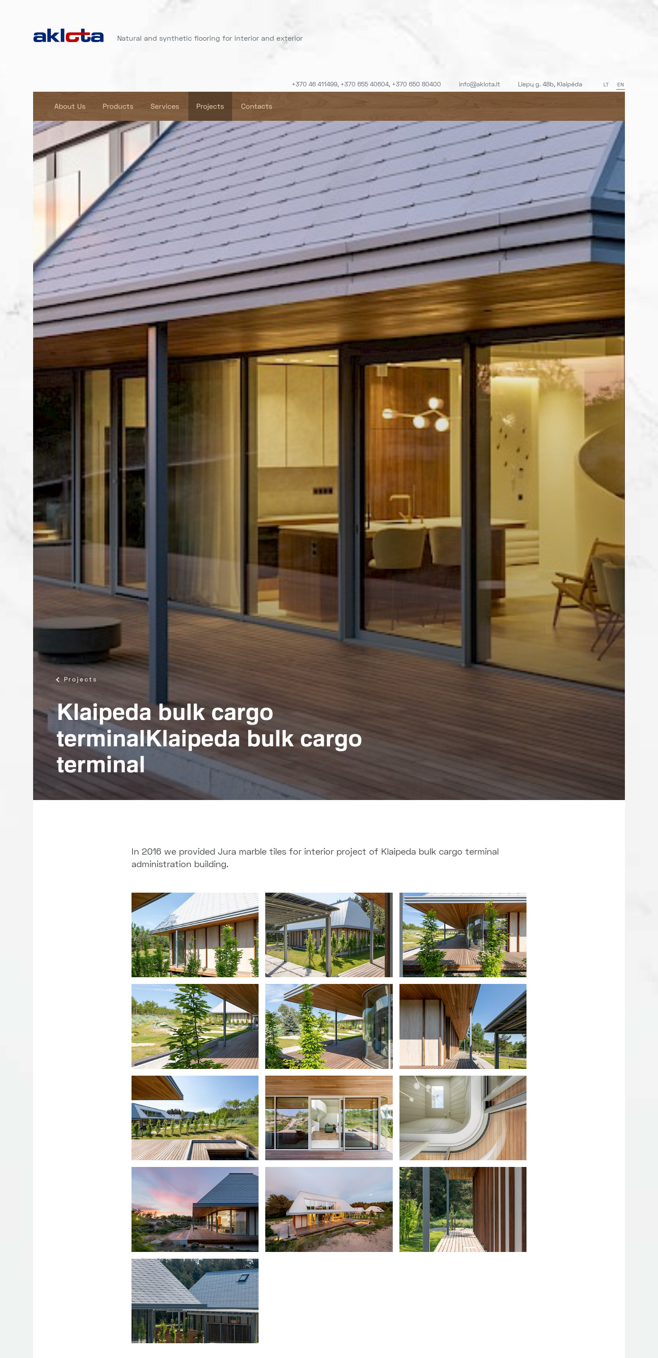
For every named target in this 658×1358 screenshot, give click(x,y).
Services (164, 106)
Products (117, 106)
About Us (70, 106)
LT (606, 84)
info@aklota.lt (479, 84)
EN (620, 84)
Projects (210, 106)
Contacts (256, 106)
